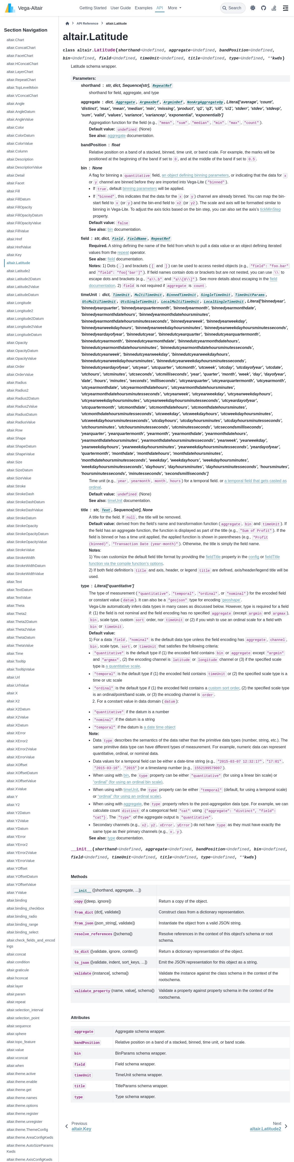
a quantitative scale (123, 666)
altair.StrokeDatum (21, 518)
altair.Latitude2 (18, 271)
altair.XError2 (17, 741)
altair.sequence (19, 1026)
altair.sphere (16, 1034)
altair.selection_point (23, 1018)
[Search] (233, 8)
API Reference (87, 23)
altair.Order (15, 367)
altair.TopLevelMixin (22, 88)
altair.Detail (15, 175)
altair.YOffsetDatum (22, 877)
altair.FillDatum (18, 199)
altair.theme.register (22, 1114)
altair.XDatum (17, 725)
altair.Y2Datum (18, 813)
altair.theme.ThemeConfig (27, 1130)
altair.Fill (13, 191)
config (254, 557)
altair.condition (18, 962)
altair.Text (14, 582)
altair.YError (16, 837)
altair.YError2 (17, 845)
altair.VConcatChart (22, 96)
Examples (144, 8)
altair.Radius (16, 383)
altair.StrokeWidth (21, 558)
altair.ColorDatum (20, 135)
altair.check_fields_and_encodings (31, 943)
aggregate (117, 135)
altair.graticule (18, 970)
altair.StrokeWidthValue (25, 574)
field (111, 259)
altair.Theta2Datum (22, 622)
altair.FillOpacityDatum (25, 215)
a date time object (159, 727)
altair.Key (14, 255)
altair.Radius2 (17, 390)
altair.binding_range (22, 924)
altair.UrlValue (18, 685)
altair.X (12, 693)
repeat (123, 252)
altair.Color (15, 127)
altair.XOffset (17, 765)
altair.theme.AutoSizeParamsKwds (30, 1148)
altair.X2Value (18, 717)
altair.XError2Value (22, 749)
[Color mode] (253, 8)
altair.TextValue (19, 598)
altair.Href (14, 239)
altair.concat (16, 954)
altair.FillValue (18, 231)
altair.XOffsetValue (21, 781)
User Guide (121, 8)
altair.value (15, 1050)
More (173, 8)
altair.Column (17, 151)
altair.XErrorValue (21, 757)
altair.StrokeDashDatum (26, 502)
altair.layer (15, 986)
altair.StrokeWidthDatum (26, 566)
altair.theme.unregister (24, 1122)
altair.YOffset (17, 868)
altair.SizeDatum (20, 470)
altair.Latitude (18, 263)
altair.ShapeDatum (21, 446)
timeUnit (115, 500)
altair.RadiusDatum (22, 414)
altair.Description (20, 159)
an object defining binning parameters (195, 175)
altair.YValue (17, 893)
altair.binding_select (22, 932)
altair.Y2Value (18, 821)
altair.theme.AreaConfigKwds (30, 1137)
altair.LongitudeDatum (24, 335)
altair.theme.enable (22, 1082)
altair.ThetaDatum (21, 637)
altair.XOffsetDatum (22, 773)
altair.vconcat (17, 1058)
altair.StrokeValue (21, 550)
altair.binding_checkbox (25, 908)
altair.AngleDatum (21, 112)
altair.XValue (17, 789)
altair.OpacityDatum (22, 351)
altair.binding (17, 900)
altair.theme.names (22, 1098)
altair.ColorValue (20, 143)
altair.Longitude (19, 303)
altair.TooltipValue (21, 669)
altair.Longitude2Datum (25, 319)
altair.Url (13, 677)
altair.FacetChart (20, 56)
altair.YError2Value (22, 853)
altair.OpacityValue (21, 358)
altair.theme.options (22, 1106)
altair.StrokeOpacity (22, 526)
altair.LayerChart (20, 72)
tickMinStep (270, 209)
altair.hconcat (17, 978)
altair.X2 (13, 701)
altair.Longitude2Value (24, 327)
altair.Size (14, 462)
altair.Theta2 (16, 614)
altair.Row (14, 430)
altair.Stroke (16, 486)
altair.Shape (16, 438)
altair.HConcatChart (22, 64)
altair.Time (15, 653)
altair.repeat (16, 1002)
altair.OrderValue (20, 375)
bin (110, 229)
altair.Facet (15, 183)
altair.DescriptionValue (24, 167)
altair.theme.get (19, 1090)
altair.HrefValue (19, 247)
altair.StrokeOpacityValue (27, 542)
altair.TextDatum (19, 590)
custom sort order (223, 688)
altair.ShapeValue (21, 454)
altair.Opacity (17, 343)
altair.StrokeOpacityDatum (27, 534)
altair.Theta (15, 606)
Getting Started (93, 8)
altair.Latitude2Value (23, 287)
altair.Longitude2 (20, 311)
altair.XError (16, 733)
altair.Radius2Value (22, 406)
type (111, 838)
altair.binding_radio (22, 916)
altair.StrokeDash (20, 494)
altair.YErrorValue (21, 861)
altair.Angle (15, 104)
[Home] (67, 23)
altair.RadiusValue (21, 422)
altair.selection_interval (25, 1010)
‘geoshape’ (231, 600)
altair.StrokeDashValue (25, 510)
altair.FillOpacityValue (24, 223)
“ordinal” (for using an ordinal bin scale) (127, 782)
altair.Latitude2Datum (24, 279)
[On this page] (285, 8)
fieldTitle (213, 557)
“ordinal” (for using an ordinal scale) (129, 796)
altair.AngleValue (20, 119)
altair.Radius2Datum (23, 398)
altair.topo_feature (21, 1042)
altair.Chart (15, 40)
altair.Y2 (13, 805)
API (160, 8)
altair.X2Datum (18, 709)
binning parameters (140, 188)
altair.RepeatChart (21, 80)
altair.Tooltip (16, 661)
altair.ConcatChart (21, 48)
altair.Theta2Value (21, 629)
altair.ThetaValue (20, 645)
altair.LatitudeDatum (23, 295)
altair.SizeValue (19, 478)
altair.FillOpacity (19, 207)
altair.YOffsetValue (21, 885)
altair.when (15, 1066)
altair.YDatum (17, 829)
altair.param (16, 994)
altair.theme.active (21, 1074)
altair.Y (12, 797)
